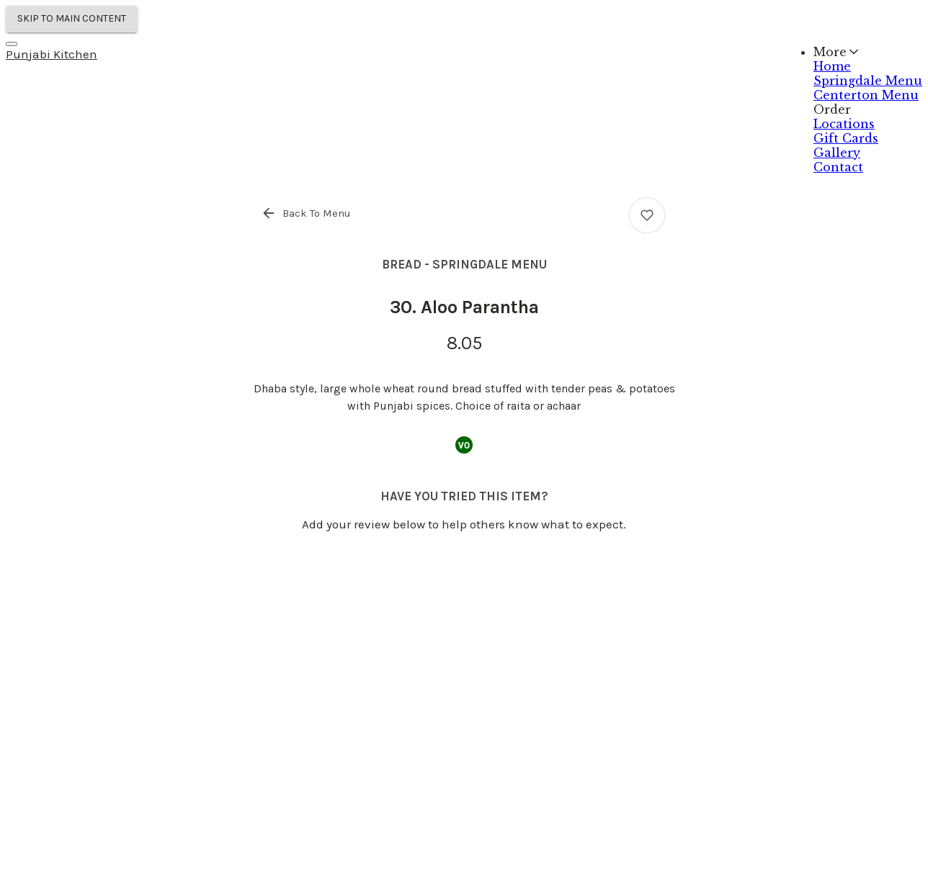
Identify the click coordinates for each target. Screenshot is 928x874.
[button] (307, 213)
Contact (838, 167)
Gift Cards (845, 138)
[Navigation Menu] (11, 44)
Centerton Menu (866, 95)
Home (832, 66)
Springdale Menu (867, 80)
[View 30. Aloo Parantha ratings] (647, 215)
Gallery (836, 152)
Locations (844, 124)
